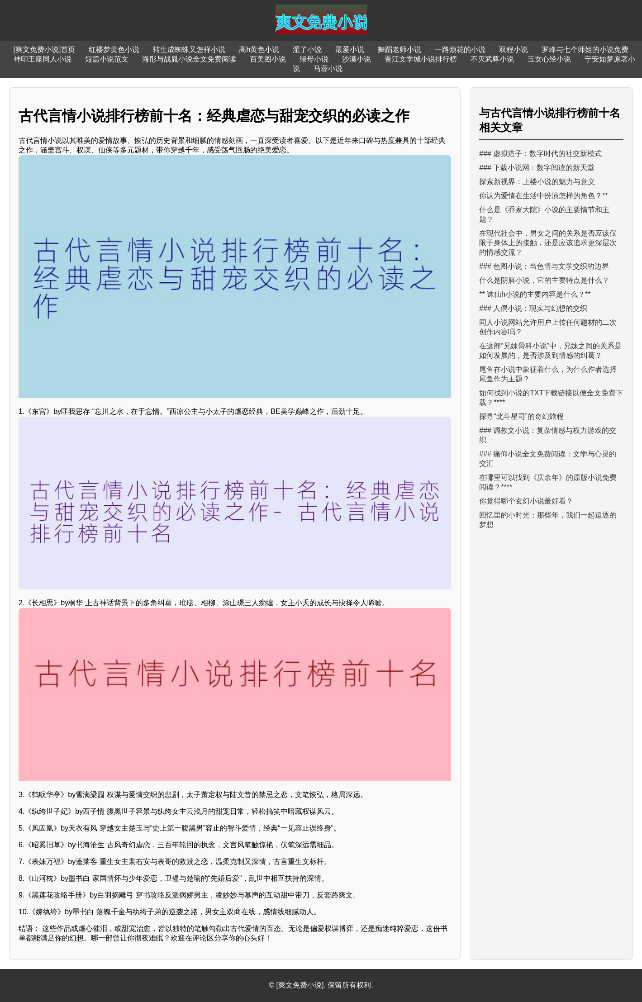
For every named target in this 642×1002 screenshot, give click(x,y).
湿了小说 (307, 49)
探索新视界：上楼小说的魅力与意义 (537, 181)
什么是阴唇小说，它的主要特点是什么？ (544, 280)
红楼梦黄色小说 (114, 49)
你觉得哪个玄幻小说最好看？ (526, 501)
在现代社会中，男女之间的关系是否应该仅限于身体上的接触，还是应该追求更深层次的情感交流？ (548, 242)
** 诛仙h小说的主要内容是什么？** (534, 294)
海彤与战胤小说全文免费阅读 (189, 59)
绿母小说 (314, 59)
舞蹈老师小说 (399, 49)
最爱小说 (349, 49)
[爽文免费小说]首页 (45, 49)
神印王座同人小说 (42, 59)
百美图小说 (268, 59)
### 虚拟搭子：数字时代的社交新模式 (540, 153)
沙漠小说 (356, 59)
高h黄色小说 (259, 49)
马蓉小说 (328, 68)
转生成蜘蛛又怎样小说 (189, 49)
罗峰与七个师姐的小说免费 (585, 49)
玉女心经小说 (549, 59)
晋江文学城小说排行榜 (421, 59)
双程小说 (513, 49)
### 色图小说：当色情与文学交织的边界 (544, 266)
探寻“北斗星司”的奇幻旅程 (521, 416)
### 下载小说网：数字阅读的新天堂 (536, 167)
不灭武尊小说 (492, 59)
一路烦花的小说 (460, 49)
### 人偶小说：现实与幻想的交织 (533, 308)
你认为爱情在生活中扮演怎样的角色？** (543, 195)
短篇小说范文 (106, 59)
